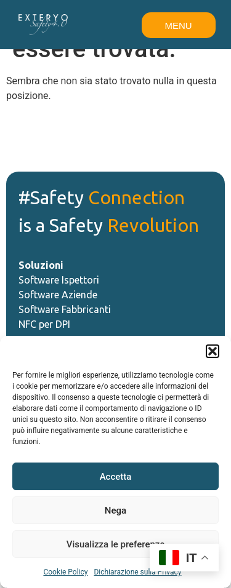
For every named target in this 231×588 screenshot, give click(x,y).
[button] (212, 351)
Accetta (116, 476)
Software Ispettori (58, 279)
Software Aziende (59, 294)
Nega (115, 510)
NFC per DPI (44, 324)
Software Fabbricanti (64, 309)
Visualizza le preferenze (116, 544)
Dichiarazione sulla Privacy (137, 572)
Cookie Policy (65, 572)
